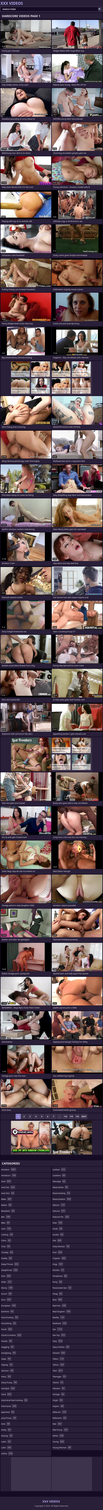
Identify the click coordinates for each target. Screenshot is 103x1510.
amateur (8, 1169)
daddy (6, 1258)
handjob (8, 1388)
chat (6, 1246)
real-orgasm (62, 1311)
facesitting (8, 1323)
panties (59, 1270)
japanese (8, 1412)
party (57, 1282)
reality (59, 1317)
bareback (8, 1211)
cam (6, 1229)
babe (6, 1199)
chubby (7, 1252)
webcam (60, 1412)
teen (58, 1371)
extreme (7, 1311)
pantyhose (60, 1276)
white (58, 1436)
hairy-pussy (9, 1382)
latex (6, 1442)
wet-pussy (60, 1430)
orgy (58, 1264)
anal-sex (8, 1187)
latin (6, 1447)
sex (58, 1329)
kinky (6, 1430)
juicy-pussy (9, 1418)
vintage (59, 1394)
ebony (7, 1288)
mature (59, 1205)
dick (6, 1276)
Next (84, 1116)
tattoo (59, 1365)
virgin (58, 1400)
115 (71, 1116)
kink (5, 1424)
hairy (6, 1376)
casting (7, 1235)
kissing (7, 1436)
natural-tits (61, 1217)
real (57, 1300)
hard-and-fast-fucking (14, 1400)
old (57, 1240)
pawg (58, 1294)
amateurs (8, 1175)
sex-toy (59, 1335)
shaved (59, 1353)
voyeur (58, 1406)
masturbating (61, 1193)
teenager (59, 1376)
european (8, 1306)
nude (58, 1229)
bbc (6, 1217)
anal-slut (8, 1193)
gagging (7, 1347)
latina (7, 1453)
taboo (58, 1359)
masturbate (61, 1187)
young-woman (62, 1447)
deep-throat (10, 1264)
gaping (7, 1365)
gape (6, 1359)
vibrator (59, 1388)
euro (6, 1300)
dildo (6, 1282)
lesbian (59, 1169)
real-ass (59, 1306)
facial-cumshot (11, 1335)
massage (59, 1181)
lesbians (59, 1175)
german (7, 1371)
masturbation (62, 1199)
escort (6, 1294)
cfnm (6, 1240)
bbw (5, 1223)
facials (6, 1341)
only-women (61, 1246)
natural (59, 1211)
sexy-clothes (61, 1347)
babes (6, 1205)
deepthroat (9, 1270)
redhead (60, 1323)
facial (6, 1329)
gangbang (8, 1353)
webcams (60, 1418)
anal (6, 1181)
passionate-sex (62, 1288)
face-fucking (10, 1317)
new (58, 1223)
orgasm (59, 1258)
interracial (9, 1406)
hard (6, 1394)
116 (77, 1116)
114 (65, 1116)
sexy (58, 1341)
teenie (58, 1382)
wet (57, 1424)
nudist (58, 1235)
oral (57, 1252)
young (59, 1442)
